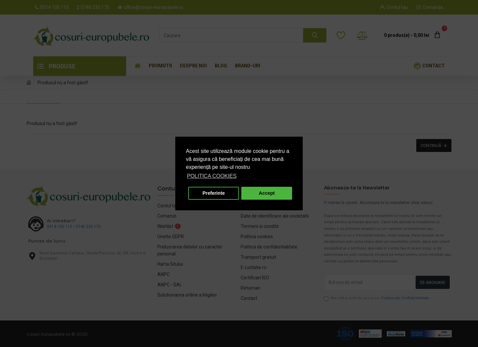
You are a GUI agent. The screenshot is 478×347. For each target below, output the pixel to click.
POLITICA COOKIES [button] (211, 176)
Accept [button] (267, 193)
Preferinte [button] (213, 193)
